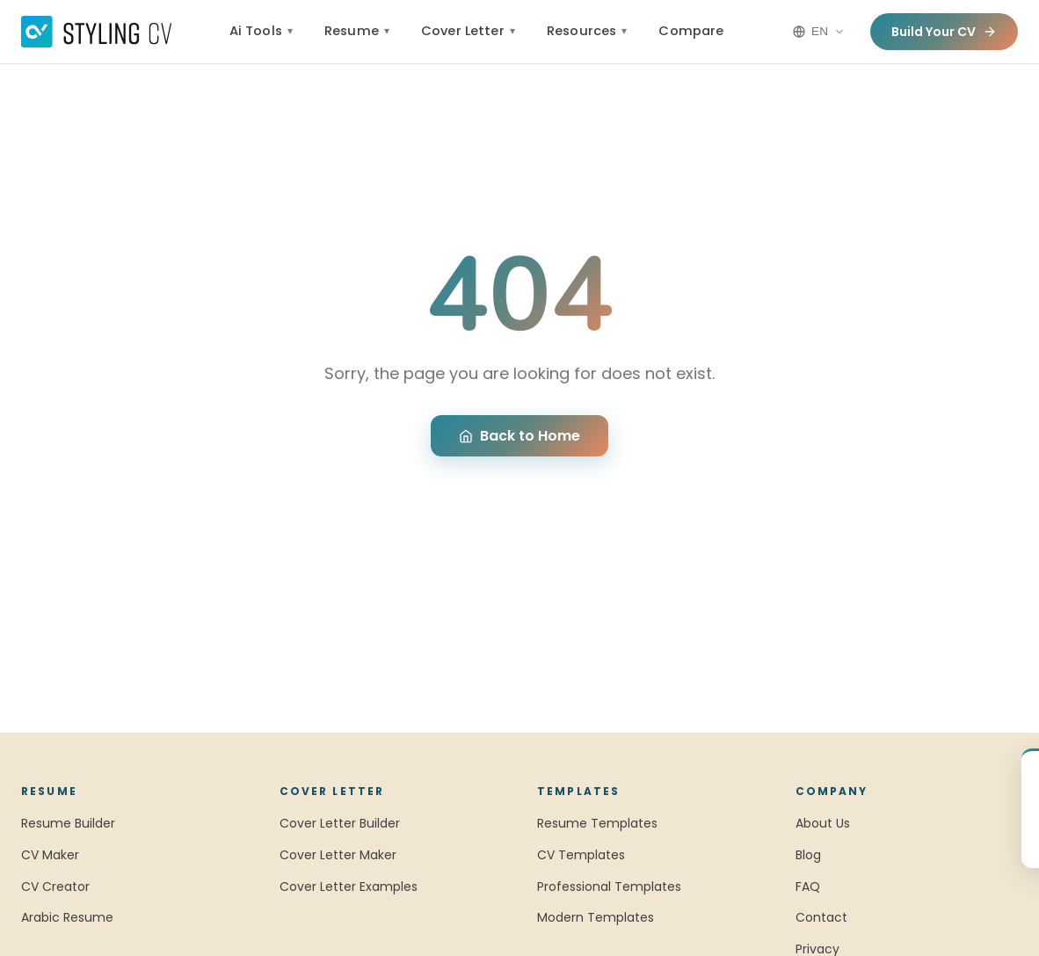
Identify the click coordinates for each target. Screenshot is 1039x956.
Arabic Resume (67, 917)
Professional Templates (609, 885)
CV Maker (50, 855)
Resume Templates (597, 823)
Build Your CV (944, 31)
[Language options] (818, 32)
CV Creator (55, 885)
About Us (823, 823)
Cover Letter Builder (340, 823)
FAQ (808, 885)
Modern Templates (595, 917)
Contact (821, 917)
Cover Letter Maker (338, 855)
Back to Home (519, 436)
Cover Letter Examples (349, 885)
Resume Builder (68, 823)
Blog (808, 855)
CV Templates (581, 855)
